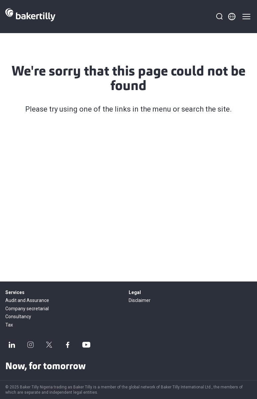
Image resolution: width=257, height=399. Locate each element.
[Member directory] (232, 17)
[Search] (219, 16)
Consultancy (18, 316)
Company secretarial (27, 308)
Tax (9, 324)
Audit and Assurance (27, 300)
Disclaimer (140, 300)
